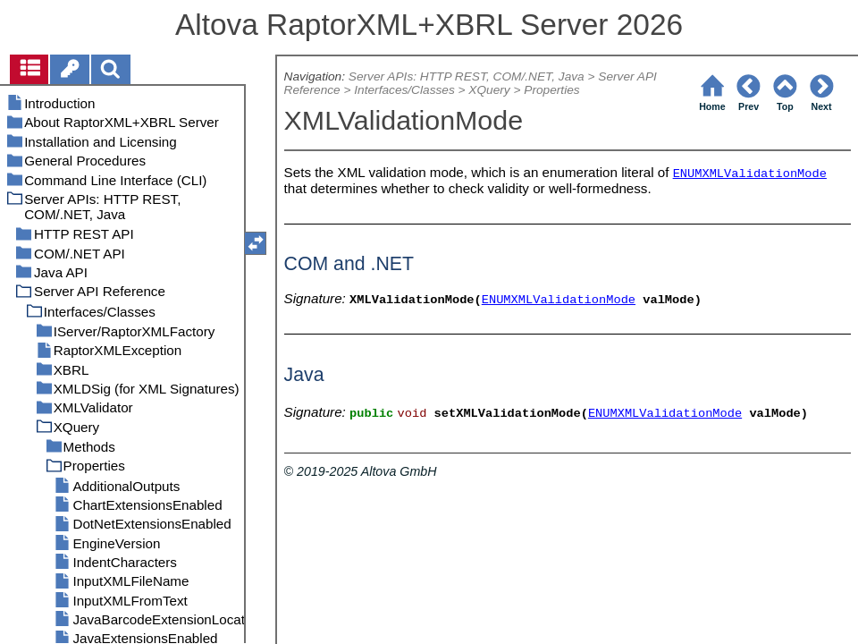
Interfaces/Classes (404, 90)
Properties (551, 90)
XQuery (488, 90)
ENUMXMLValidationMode (750, 174)
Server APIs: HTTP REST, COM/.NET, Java (467, 76)
